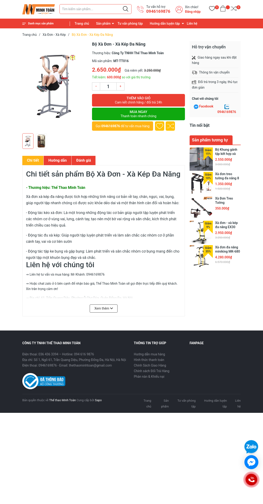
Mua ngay (138, 114)
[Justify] (126, 9)
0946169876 (158, 11)
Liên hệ (192, 23)
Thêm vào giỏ (138, 100)
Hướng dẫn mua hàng (149, 354)
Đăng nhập (193, 11)
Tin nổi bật (200, 125)
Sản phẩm (103, 23)
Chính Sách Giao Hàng (150, 365)
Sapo (98, 400)
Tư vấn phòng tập (130, 23)
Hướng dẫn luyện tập (165, 23)
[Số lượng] (108, 86)
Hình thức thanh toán (149, 360)
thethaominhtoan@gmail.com (90, 365)
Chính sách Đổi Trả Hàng (151, 371)
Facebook (206, 106)
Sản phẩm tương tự (210, 139)
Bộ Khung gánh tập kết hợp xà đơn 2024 (226, 154)
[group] (54, 86)
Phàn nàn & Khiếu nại (149, 376)
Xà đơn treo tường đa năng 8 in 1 (227, 178)
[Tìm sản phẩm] (95, 9)
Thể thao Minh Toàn (62, 400)
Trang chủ (82, 23)
